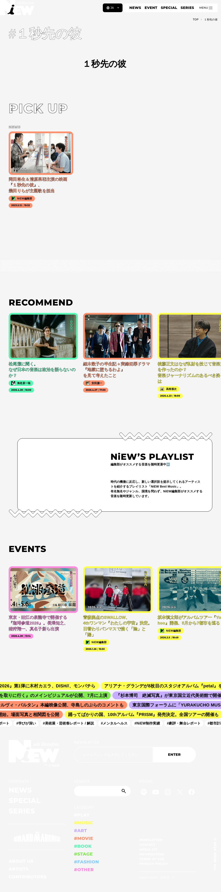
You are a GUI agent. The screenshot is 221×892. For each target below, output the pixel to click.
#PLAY (82, 815)
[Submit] (124, 791)
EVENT (151, 8)
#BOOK (83, 846)
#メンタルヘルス (116, 723)
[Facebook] (191, 793)
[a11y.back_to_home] (17, 9)
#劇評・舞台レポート (186, 723)
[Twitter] (179, 793)
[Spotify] (143, 793)
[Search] (102, 791)
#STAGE (83, 854)
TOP (196, 19)
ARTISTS (19, 869)
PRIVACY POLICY (153, 864)
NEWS (135, 8)
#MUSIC (83, 822)
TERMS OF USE (151, 859)
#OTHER (84, 869)
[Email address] (113, 754)
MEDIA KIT (148, 849)
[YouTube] (155, 793)
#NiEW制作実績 (149, 723)
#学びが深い (28, 723)
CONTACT (147, 845)
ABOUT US (21, 861)
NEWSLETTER (87, 742)
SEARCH (81, 781)
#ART (80, 830)
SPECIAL (169, 8)
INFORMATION (151, 854)
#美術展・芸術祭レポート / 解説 (70, 723)
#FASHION (86, 861)
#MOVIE (83, 838)
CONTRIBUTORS (28, 876)
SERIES (187, 8)
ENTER (174, 754)
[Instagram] (167, 793)
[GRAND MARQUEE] (37, 836)
